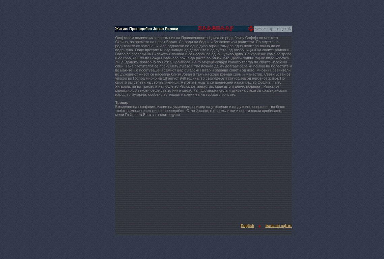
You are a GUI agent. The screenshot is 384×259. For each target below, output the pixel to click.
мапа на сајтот (279, 226)
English (247, 226)
